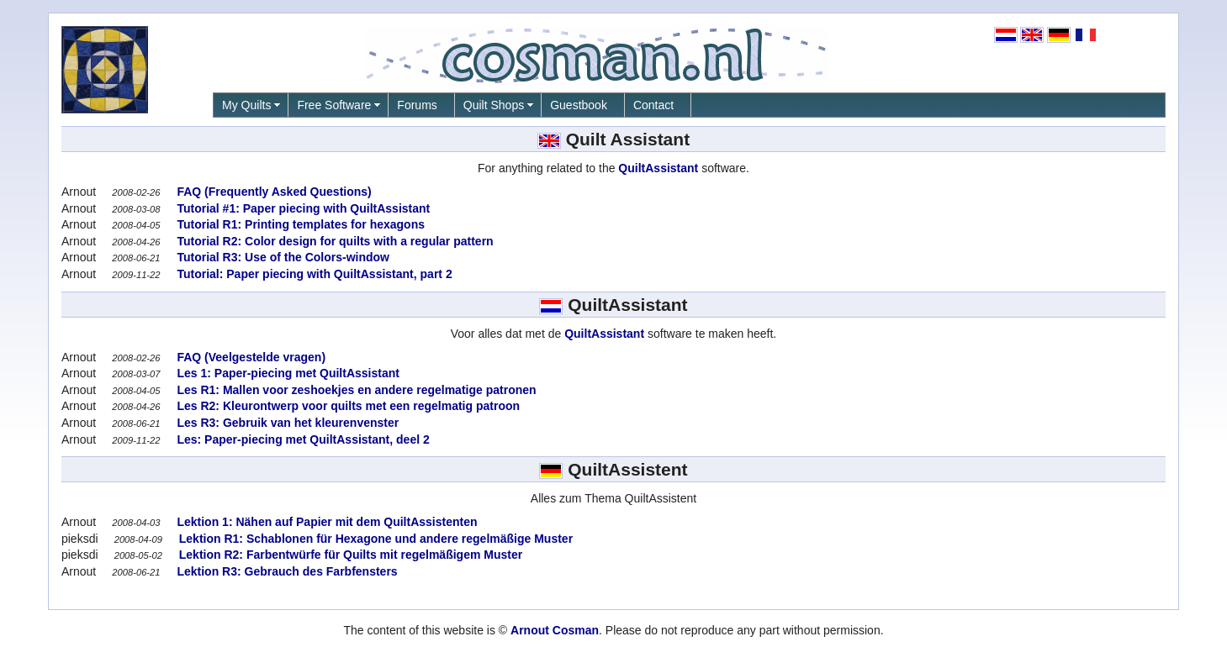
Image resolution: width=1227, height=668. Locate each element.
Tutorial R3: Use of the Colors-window (281, 257)
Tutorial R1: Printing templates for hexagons (299, 224)
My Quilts (246, 105)
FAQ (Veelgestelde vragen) (250, 357)
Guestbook (578, 105)
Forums (416, 105)
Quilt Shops (493, 105)
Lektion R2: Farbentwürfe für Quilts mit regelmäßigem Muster (349, 554)
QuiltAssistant (658, 168)
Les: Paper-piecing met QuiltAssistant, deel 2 (302, 439)
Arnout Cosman (554, 630)
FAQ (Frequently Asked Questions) (273, 191)
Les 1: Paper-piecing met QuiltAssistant (286, 373)
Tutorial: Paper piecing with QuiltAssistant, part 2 (313, 274)
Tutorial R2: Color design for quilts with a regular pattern (334, 241)
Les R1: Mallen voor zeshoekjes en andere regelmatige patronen (355, 390)
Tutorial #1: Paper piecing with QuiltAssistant (302, 208)
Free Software (334, 105)
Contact (653, 105)
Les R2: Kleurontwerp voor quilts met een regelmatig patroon (347, 406)
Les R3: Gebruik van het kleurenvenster (286, 422)
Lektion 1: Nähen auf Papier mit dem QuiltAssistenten (326, 522)
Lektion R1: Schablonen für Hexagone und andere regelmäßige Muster (374, 538)
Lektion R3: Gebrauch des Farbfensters (286, 571)
